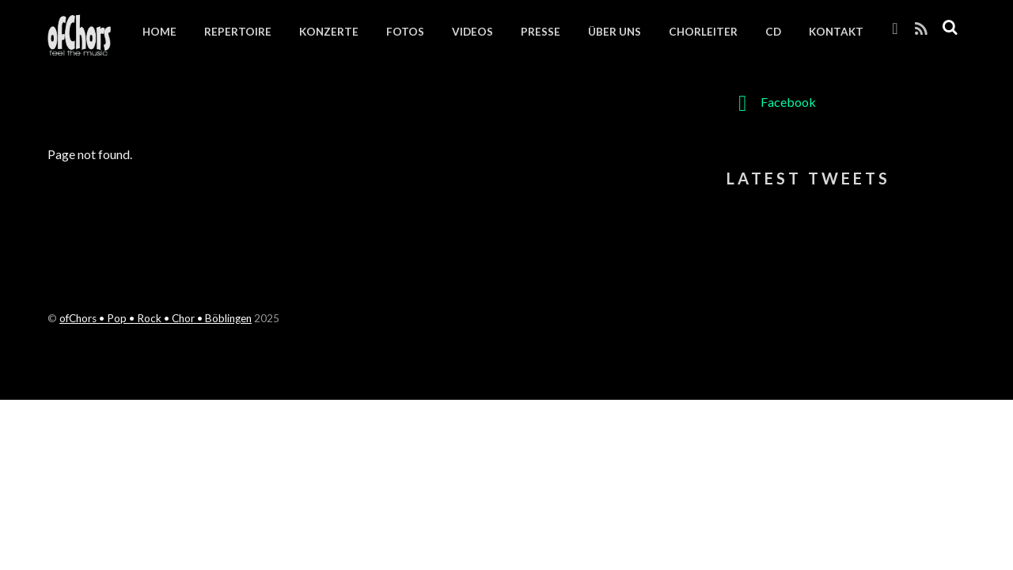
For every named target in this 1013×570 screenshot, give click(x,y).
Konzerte (329, 31)
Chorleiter (703, 31)
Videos (472, 31)
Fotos (405, 31)
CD (773, 31)
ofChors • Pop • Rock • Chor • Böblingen (155, 318)
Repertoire (237, 31)
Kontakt (836, 31)
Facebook (771, 101)
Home (159, 31)
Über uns (614, 31)
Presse (540, 31)
